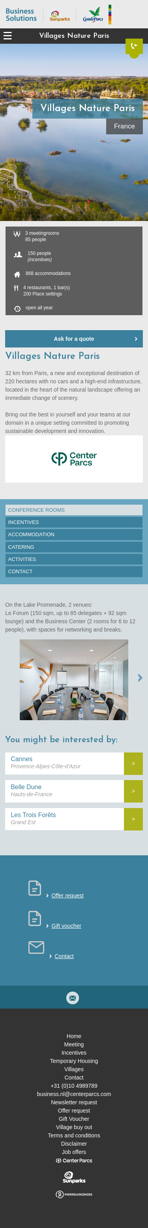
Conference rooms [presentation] (36, 510)
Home (74, 1036)
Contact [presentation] (20, 571)
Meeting (74, 1044)
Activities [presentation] (22, 559)
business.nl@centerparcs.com (74, 1094)
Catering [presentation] (21, 547)
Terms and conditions (74, 1135)
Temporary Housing (74, 1061)
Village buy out (74, 1127)
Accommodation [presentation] (31, 534)
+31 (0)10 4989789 (74, 1086)
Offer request (67, 895)
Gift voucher (66, 926)
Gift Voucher (74, 1119)
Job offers (74, 1152)
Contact (63, 956)
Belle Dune (26, 787)
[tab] (74, 510)
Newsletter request (74, 1102)
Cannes (21, 759)
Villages (74, 1069)
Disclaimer (74, 1144)
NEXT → (140, 678)
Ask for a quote (74, 339)
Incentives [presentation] (23, 522)
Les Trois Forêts (33, 815)
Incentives (74, 1053)
